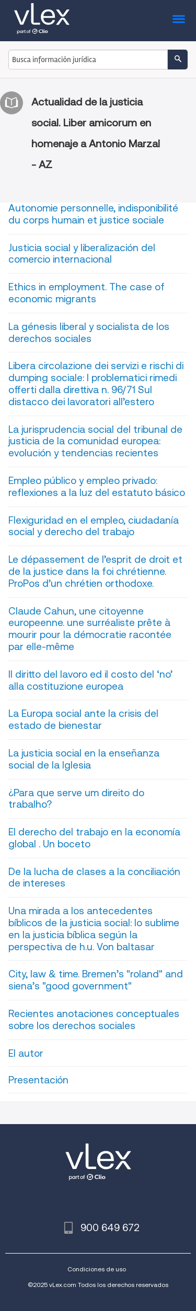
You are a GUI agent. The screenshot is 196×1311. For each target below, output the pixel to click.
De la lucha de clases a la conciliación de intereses (94, 877)
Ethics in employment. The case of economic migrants (86, 292)
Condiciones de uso (96, 1269)
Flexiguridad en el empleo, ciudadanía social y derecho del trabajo (93, 526)
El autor (25, 1053)
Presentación (38, 1079)
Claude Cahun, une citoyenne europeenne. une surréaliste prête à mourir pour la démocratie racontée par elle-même (89, 629)
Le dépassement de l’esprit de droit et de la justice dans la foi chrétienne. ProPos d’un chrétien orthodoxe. (95, 571)
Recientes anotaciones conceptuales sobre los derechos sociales (93, 1019)
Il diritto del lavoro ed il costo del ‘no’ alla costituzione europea (90, 680)
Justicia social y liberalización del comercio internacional (81, 253)
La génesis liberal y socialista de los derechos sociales (88, 332)
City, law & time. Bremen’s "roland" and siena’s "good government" (95, 980)
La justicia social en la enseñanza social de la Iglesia (83, 759)
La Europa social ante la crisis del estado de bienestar (83, 719)
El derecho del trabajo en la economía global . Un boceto (94, 837)
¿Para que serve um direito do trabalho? (76, 798)
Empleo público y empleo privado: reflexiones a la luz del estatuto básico (96, 486)
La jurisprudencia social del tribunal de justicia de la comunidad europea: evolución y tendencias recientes (95, 441)
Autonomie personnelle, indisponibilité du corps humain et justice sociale (93, 214)
